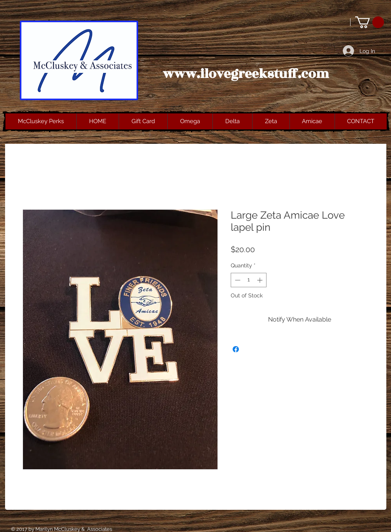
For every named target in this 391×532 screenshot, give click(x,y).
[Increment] (260, 280)
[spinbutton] (249, 280)
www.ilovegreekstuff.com (246, 74)
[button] (369, 22)
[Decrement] (237, 280)
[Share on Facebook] (235, 349)
